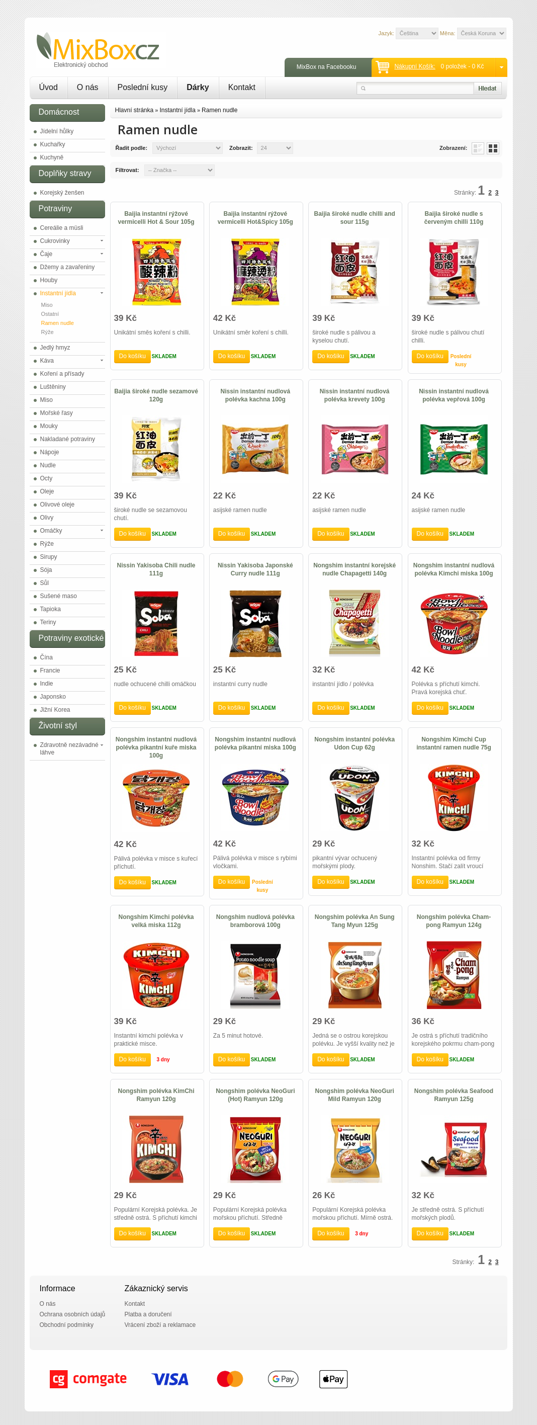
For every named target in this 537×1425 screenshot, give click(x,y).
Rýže (47, 332)
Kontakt (241, 87)
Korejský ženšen (62, 192)
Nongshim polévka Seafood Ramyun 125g (453, 1095)
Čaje (46, 254)
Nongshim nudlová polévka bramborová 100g (255, 921)
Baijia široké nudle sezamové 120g (156, 395)
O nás (88, 87)
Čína (46, 657)
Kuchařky (52, 144)
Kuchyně (52, 157)
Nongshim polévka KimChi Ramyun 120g (156, 1095)
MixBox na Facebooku (326, 66)
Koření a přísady (62, 373)
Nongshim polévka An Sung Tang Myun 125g (355, 921)
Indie (46, 683)
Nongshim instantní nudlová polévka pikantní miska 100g (255, 743)
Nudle (48, 465)
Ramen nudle (57, 323)
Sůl (44, 582)
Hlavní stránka (134, 110)
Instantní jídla (58, 293)
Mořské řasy (56, 412)
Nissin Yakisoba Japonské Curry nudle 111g (255, 569)
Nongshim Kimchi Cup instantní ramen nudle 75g (453, 743)
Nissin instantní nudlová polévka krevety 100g (355, 395)
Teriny (48, 622)
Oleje (47, 491)
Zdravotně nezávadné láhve (69, 748)
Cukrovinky (55, 240)
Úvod (48, 87)
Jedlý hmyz (55, 347)
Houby (49, 280)
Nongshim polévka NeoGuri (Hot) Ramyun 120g (255, 1095)
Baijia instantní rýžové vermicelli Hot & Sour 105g (156, 217)
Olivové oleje (57, 504)
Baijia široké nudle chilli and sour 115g (354, 217)
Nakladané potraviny (67, 439)
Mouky (49, 426)
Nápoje (49, 452)
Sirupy (48, 556)
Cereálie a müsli (61, 227)
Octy (46, 478)
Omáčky (51, 530)
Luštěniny (53, 386)
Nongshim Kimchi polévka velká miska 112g (156, 921)
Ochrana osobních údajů (73, 1314)
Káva (47, 360)
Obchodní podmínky (67, 1324)
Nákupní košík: (414, 66)
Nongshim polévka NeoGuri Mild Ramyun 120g (354, 1095)
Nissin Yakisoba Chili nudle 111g (156, 569)
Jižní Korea (55, 709)
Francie (50, 670)
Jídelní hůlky (57, 131)
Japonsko (53, 696)
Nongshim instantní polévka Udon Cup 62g (354, 743)
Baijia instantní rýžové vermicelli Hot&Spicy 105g (255, 217)
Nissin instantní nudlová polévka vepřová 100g (454, 395)
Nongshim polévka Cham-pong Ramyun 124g (454, 921)
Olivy (47, 517)
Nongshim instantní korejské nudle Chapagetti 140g (354, 569)
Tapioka (50, 609)
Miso (47, 305)
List (478, 148)
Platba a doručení (148, 1314)
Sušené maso (58, 596)
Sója (46, 569)
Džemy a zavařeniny (67, 267)
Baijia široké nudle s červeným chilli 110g (453, 217)
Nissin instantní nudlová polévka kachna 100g (256, 395)
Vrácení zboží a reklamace (160, 1324)
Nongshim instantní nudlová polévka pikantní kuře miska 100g (156, 747)
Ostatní (50, 314)
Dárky (198, 87)
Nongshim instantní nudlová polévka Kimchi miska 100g (453, 569)
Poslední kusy (143, 87)
